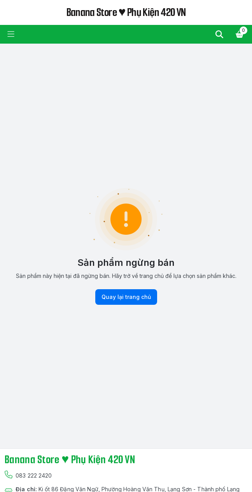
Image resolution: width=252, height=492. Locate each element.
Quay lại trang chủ (126, 297)
